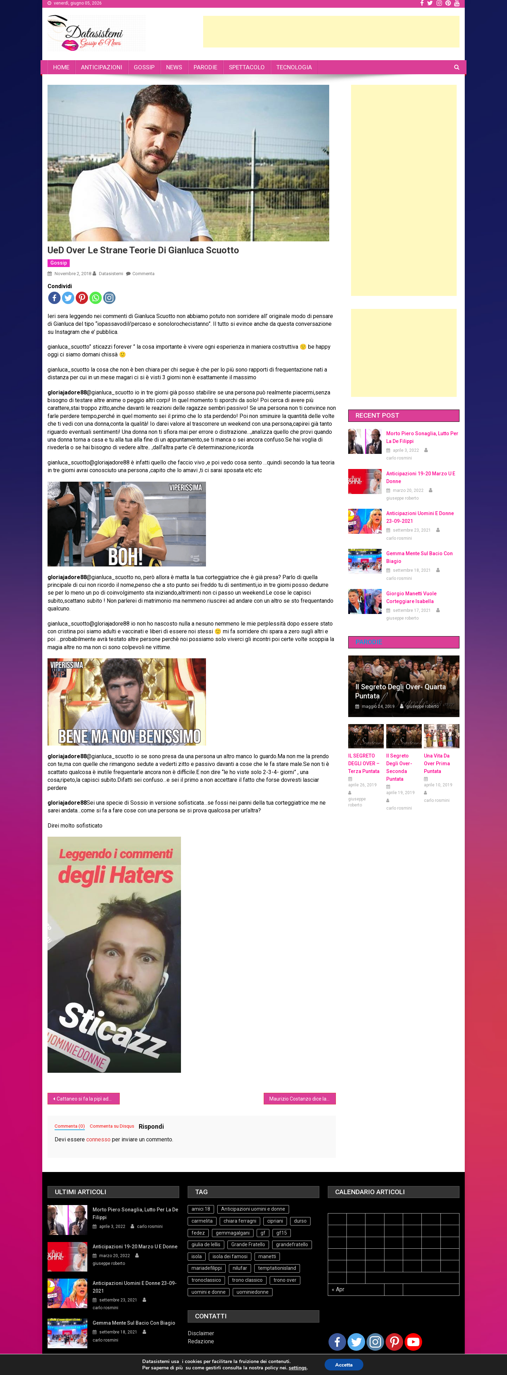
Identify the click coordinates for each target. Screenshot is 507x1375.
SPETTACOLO (247, 67)
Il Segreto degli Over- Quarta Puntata (400, 691)
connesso (98, 1139)
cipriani (275, 1221)
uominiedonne (253, 1292)
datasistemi (111, 273)
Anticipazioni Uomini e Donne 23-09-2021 (420, 517)
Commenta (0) (70, 1126)
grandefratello (292, 1244)
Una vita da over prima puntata (437, 763)
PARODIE (205, 67)
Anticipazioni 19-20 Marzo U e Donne (420, 477)
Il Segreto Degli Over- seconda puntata (399, 767)
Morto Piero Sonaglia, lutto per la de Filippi (422, 437)
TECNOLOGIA (294, 67)
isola (197, 1256)
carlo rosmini (399, 458)
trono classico (247, 1280)
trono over (285, 1280)
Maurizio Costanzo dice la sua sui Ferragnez (302, 1099)
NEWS (174, 67)
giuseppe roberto (402, 498)
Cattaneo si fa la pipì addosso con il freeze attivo (88, 1099)
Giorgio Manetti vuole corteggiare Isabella (411, 597)
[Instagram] (375, 1342)
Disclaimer (201, 1333)
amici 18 (201, 1209)
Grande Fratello (248, 1244)
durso (300, 1221)
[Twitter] (356, 1342)
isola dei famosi (230, 1256)
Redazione (201, 1341)
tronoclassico (206, 1280)
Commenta (143, 273)
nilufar (240, 1268)
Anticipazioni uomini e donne (253, 1209)
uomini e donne (209, 1292)
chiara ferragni (240, 1221)
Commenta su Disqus (112, 1126)
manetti (267, 1256)
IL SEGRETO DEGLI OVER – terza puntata (364, 763)
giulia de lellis (206, 1244)
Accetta (344, 1365)
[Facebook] (337, 1342)
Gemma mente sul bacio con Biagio (419, 557)
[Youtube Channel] (413, 1342)
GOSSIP (144, 67)
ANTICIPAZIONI (101, 67)
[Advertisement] (331, 31)
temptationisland (277, 1268)
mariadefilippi (207, 1268)
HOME (61, 67)
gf (263, 1233)
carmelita (202, 1221)
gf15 (281, 1233)
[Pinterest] (394, 1342)
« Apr (338, 1289)
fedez (198, 1233)
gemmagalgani (233, 1233)
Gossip (58, 263)
